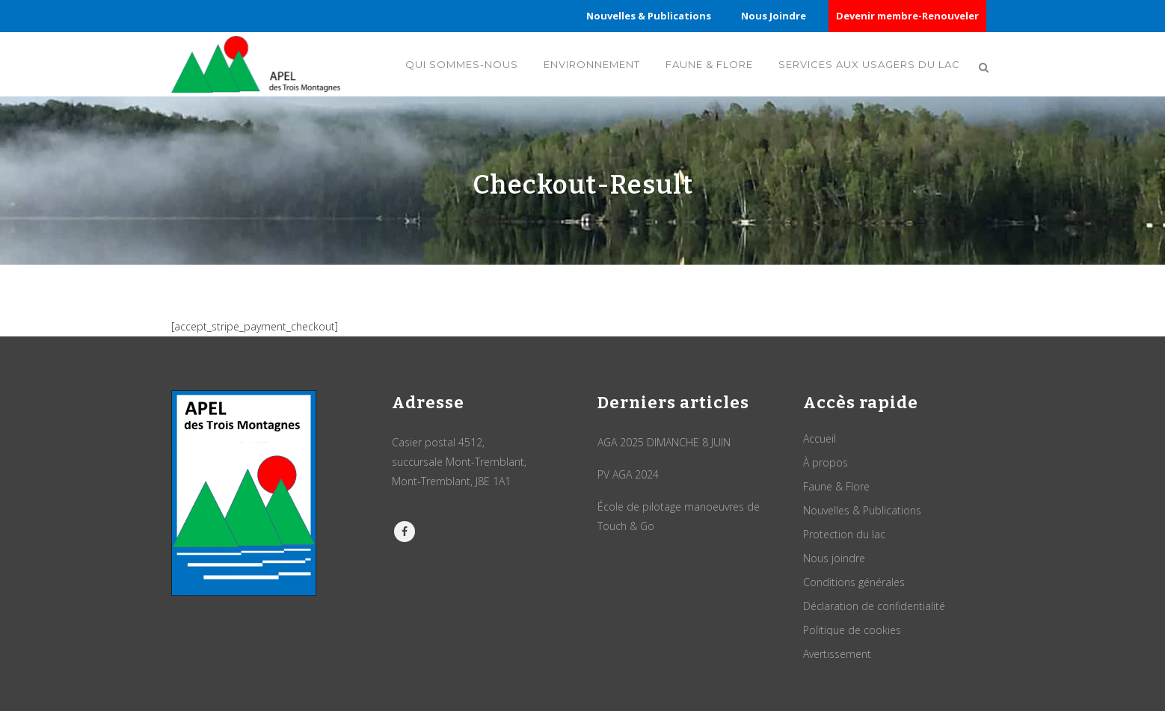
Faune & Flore (836, 486)
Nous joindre (834, 558)
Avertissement (837, 653)
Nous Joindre (773, 15)
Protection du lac (844, 534)
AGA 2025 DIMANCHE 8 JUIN (664, 442)
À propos (825, 462)
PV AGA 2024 (628, 474)
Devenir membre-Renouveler (907, 15)
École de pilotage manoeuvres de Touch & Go (678, 516)
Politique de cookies (852, 629)
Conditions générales (854, 582)
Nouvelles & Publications (648, 15)
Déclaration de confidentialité (874, 606)
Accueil (819, 438)
